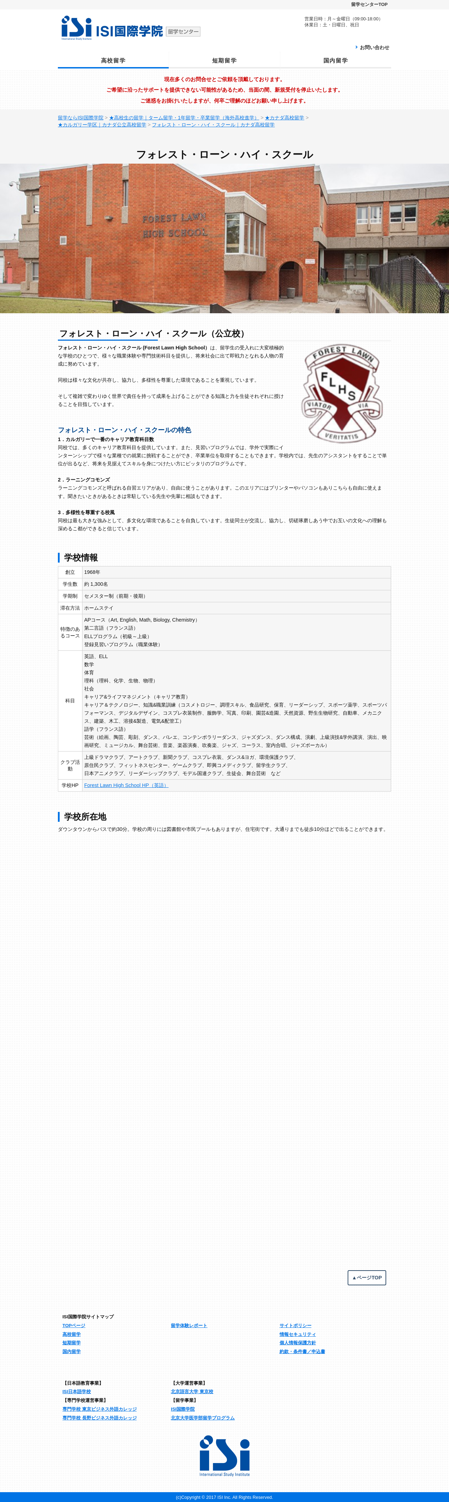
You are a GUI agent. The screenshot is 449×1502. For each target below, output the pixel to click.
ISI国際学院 (183, 1409)
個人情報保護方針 (298, 1342)
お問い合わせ (374, 47)
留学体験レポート (189, 1325)
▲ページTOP (367, 1277)
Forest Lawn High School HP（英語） (126, 785)
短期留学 (224, 61)
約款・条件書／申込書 (302, 1351)
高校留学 (113, 61)
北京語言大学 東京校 (192, 1391)
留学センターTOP (369, 4)
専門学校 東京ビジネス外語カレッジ (99, 1409)
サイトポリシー (295, 1325)
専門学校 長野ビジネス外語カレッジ (99, 1418)
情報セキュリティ (298, 1334)
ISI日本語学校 (76, 1391)
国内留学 (335, 61)
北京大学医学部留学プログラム (203, 1418)
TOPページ (73, 1325)
